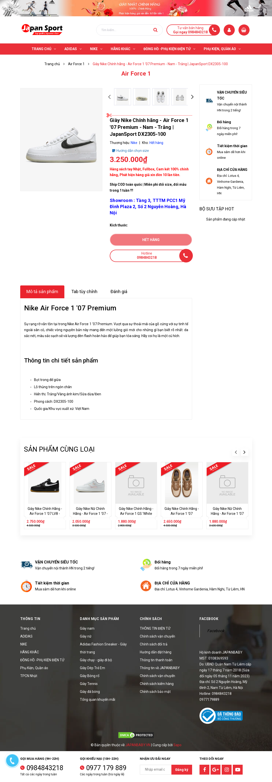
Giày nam (87, 628)
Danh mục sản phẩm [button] (99, 619)
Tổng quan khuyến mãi (97, 700)
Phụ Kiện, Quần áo (34, 668)
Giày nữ (85, 636)
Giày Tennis (89, 684)
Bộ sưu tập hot (216, 208)
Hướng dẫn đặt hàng (155, 652)
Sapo (177, 745)
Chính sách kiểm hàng (157, 684)
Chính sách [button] (151, 619)
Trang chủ (28, 628)
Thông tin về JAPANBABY (160, 668)
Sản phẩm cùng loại (59, 449)
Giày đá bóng (90, 692)
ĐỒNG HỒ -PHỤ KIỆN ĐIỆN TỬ (42, 660)
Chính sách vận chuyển (157, 636)
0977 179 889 (106, 768)
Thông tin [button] (30, 619)
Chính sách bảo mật (155, 692)
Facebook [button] (208, 619)
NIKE (23, 644)
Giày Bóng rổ (89, 676)
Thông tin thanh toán (156, 660)
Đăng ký (181, 770)
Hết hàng (151, 240)
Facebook (215, 630)
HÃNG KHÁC (29, 652)
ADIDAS (26, 636)
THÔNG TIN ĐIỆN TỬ (155, 628)
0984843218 (44, 768)
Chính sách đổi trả (153, 644)
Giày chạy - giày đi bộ (96, 660)
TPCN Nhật (28, 676)
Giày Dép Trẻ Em (92, 668)
